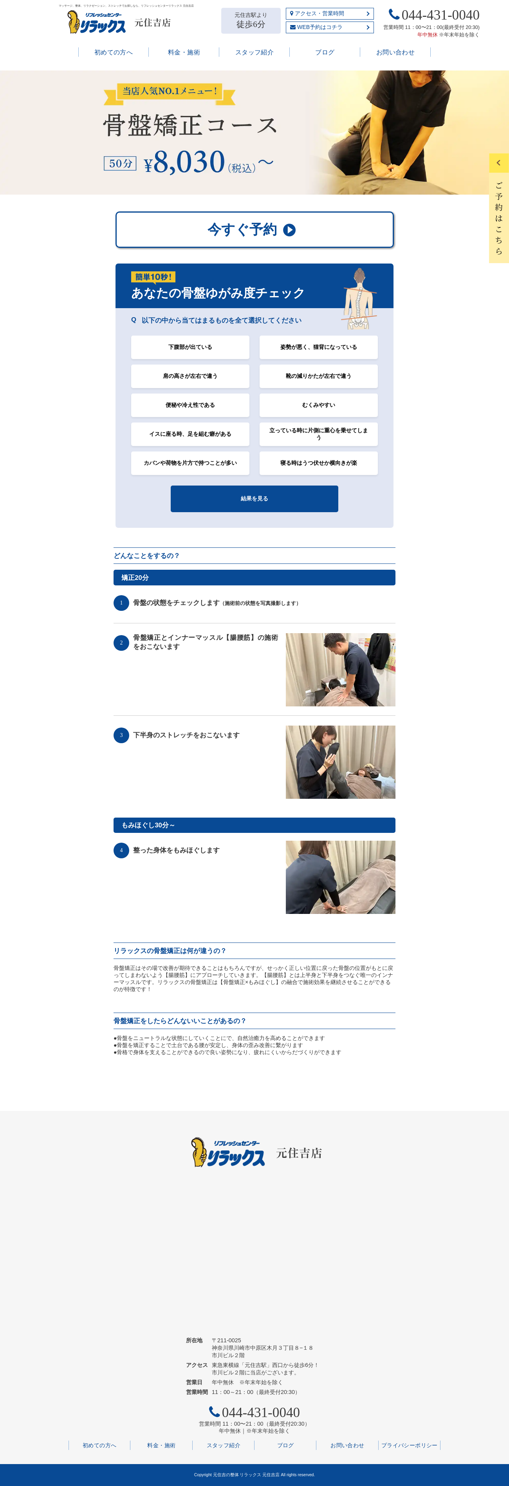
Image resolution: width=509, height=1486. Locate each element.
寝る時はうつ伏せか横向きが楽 (318, 463)
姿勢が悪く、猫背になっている (318, 347)
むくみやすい (318, 405)
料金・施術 (184, 52)
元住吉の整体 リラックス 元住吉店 (246, 1474)
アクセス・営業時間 (317, 13)
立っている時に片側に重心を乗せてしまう (318, 434)
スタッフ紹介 (254, 52)
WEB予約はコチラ (316, 27)
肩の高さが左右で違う (190, 376)
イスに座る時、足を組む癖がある (190, 434)
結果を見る (254, 498)
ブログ (324, 52)
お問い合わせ (395, 52)
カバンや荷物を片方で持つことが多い (190, 463)
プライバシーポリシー (409, 1445)
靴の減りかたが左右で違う (319, 376)
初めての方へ (113, 52)
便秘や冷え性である (190, 405)
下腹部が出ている (190, 347)
